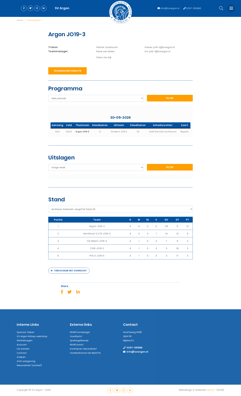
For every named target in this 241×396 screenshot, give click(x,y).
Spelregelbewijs (79, 343)
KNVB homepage (80, 334)
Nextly (210, 392)
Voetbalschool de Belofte (85, 355)
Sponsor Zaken (25, 334)
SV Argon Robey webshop (32, 338)
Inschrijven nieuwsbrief (83, 351)
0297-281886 (192, 8)
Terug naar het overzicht (70, 270)
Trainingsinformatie (67, 71)
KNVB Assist (76, 347)
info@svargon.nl (169, 8)
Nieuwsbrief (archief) (29, 367)
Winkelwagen (24, 343)
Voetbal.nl (76, 338)
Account (22, 347)
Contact (22, 355)
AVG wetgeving (26, 363)
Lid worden (23, 351)
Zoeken (21, 359)
